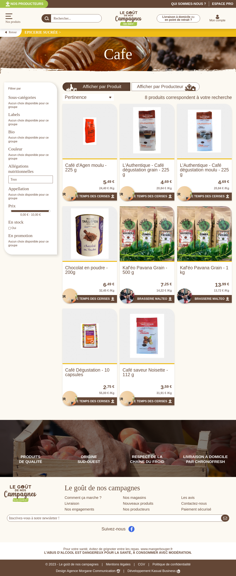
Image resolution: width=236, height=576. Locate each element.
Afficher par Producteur (166, 87)
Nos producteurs (27, 4)
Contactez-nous (194, 503)
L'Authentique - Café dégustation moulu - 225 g (204, 170)
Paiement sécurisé (196, 509)
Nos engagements (79, 509)
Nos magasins (134, 498)
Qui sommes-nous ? (188, 4)
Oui (13, 228)
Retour (11, 32)
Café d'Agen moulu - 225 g (86, 167)
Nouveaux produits (138, 503)
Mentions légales (118, 564)
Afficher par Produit (94, 87)
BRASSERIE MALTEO (152, 298)
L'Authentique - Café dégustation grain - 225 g (145, 170)
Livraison (72, 503)
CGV (141, 564)
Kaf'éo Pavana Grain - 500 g (144, 270)
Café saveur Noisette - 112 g (145, 372)
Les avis (188, 498)
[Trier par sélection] (88, 97)
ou (178, 18)
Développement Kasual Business (154, 571)
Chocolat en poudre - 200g (86, 270)
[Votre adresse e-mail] (114, 518)
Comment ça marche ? (83, 498)
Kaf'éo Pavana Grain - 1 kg (204, 270)
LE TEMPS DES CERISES (92, 196)
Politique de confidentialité (172, 564)
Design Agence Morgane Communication (88, 571)
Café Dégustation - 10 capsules (87, 372)
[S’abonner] (225, 518)
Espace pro (222, 4)
